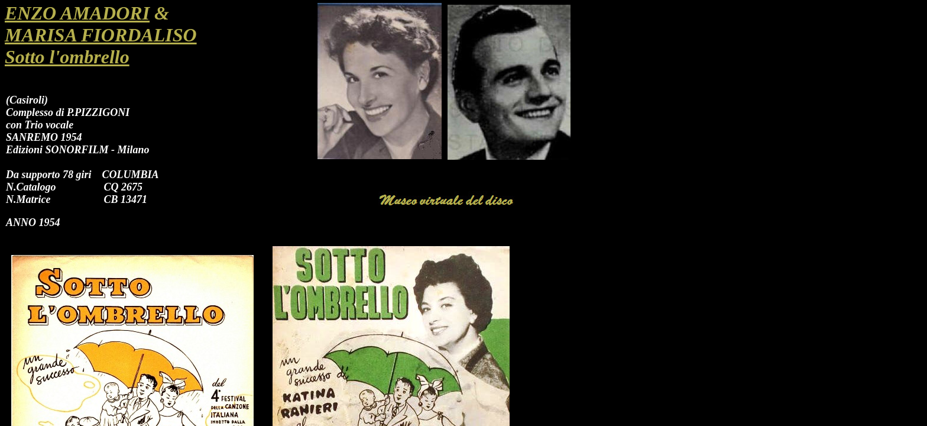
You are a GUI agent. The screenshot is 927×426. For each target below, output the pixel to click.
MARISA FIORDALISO (101, 35)
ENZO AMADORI (77, 13)
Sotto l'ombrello (67, 56)
